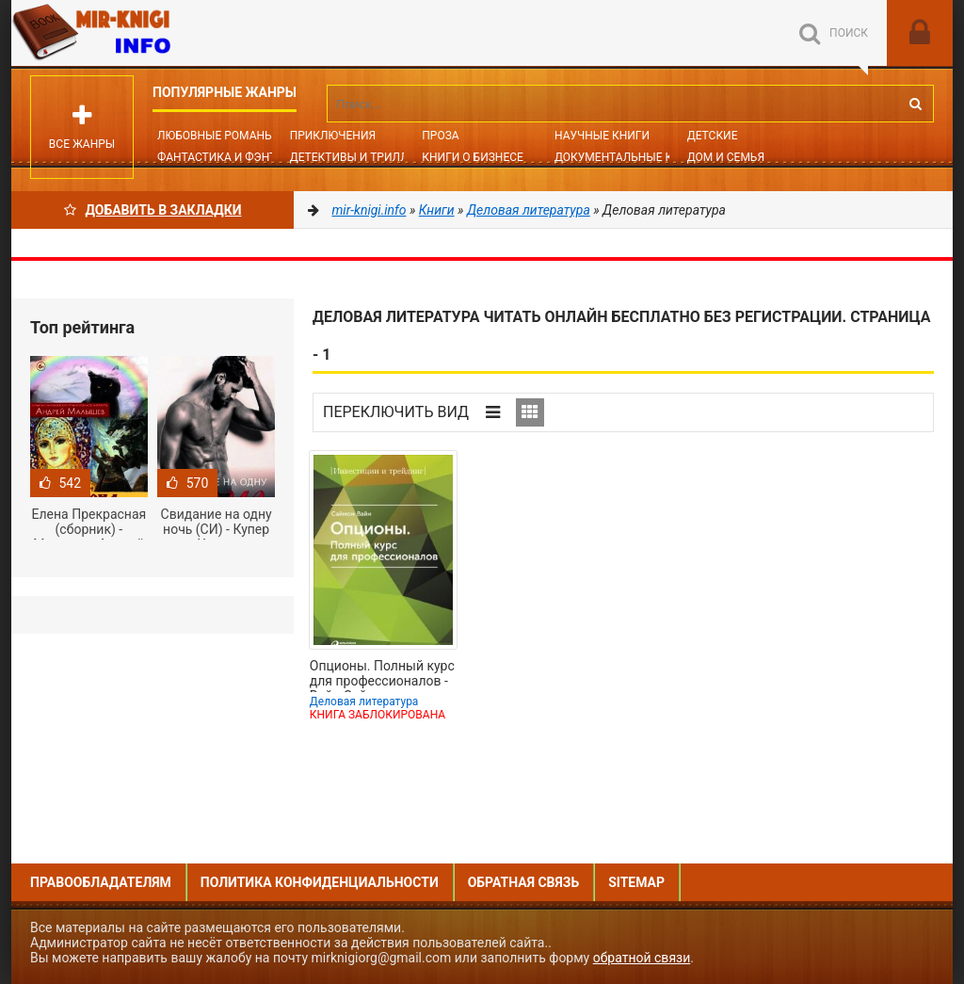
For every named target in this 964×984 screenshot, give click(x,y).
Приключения (333, 135)
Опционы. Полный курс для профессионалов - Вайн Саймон (382, 675)
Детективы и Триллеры (361, 157)
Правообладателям (100, 882)
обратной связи (642, 957)
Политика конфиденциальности (320, 882)
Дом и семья (725, 157)
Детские (712, 135)
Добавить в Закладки (153, 210)
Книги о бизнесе (472, 157)
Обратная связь (523, 882)
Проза (440, 135)
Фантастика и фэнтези (227, 157)
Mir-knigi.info (152, 33)
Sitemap (636, 882)
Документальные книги (628, 157)
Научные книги (602, 135)
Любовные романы (215, 135)
